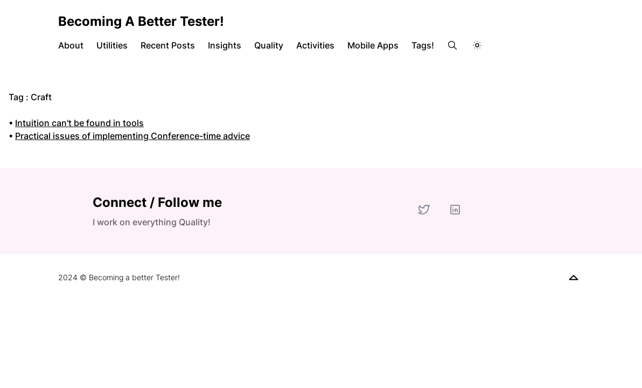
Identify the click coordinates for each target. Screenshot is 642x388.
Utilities (112, 45)
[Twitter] (424, 209)
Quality (268, 45)
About (70, 45)
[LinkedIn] (455, 209)
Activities (315, 45)
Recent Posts (168, 45)
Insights (224, 45)
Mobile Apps (373, 45)
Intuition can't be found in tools (79, 122)
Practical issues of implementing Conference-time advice (132, 135)
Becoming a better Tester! (141, 21)
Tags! (422, 45)
